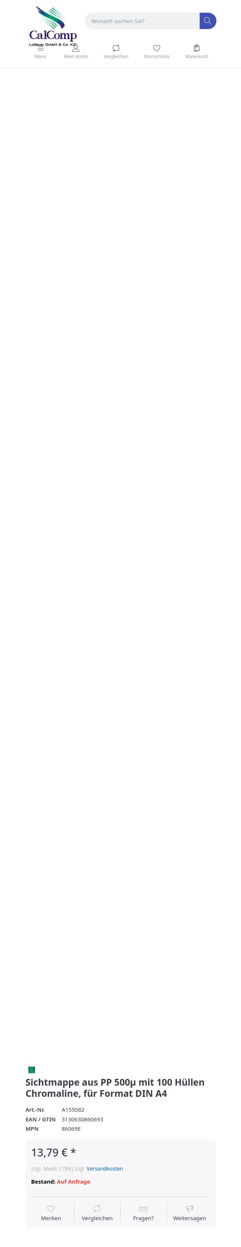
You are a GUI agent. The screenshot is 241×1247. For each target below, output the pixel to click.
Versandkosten (105, 1168)
